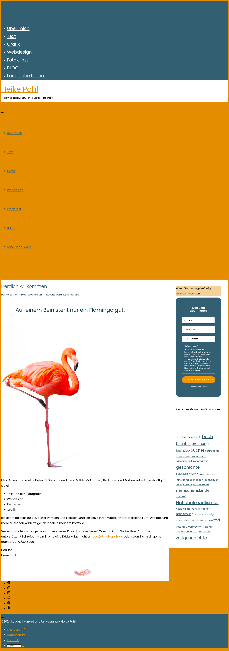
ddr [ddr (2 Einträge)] (218, 451)
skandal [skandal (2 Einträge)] (191, 520)
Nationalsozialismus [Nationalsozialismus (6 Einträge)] (197, 503)
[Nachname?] (198, 329)
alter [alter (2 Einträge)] (191, 437)
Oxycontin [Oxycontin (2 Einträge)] (204, 508)
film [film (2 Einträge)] (193, 461)
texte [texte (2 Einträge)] (210, 520)
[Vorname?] (198, 320)
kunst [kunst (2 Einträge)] (179, 480)
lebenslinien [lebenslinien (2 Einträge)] (211, 480)
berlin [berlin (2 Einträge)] (197, 437)
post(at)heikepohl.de (107, 536)
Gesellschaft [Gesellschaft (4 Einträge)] (187, 474)
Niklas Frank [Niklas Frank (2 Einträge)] (190, 508)
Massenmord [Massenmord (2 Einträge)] (201, 484)
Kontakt (12, 640)
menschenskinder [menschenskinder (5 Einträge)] (193, 490)
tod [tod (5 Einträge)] (216, 520)
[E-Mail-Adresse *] (198, 339)
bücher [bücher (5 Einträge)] (197, 450)
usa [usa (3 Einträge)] (185, 526)
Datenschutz (16, 635)
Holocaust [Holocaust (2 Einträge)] (204, 474)
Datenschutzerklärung (199, 388)
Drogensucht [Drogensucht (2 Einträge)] (198, 456)
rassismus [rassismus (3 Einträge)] (183, 514)
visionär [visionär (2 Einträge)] (207, 526)
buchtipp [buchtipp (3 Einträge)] (183, 450)
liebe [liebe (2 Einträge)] (179, 484)
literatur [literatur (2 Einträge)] (187, 484)
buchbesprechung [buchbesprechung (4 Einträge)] (192, 443)
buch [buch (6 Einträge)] (207, 437)
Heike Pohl (19, 89)
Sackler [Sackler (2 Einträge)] (196, 514)
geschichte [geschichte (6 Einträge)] (188, 467)
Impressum (15, 630)
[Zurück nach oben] (2, 617)
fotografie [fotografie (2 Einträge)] (202, 461)
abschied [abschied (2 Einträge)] (181, 437)
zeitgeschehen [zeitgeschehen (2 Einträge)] (202, 531)
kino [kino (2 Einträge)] (213, 474)
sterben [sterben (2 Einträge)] (201, 520)
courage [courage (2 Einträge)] (210, 451)
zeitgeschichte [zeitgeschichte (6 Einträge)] (191, 538)
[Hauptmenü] (2, 112)
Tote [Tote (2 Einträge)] (178, 526)
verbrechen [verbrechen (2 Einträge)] (195, 526)
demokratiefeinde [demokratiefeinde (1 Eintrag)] (183, 457)
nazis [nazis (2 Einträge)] (179, 508)
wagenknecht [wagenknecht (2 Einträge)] (184, 531)
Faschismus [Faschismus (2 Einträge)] (183, 461)
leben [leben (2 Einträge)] (199, 480)
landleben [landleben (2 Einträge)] (189, 480)
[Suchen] (23, 646)
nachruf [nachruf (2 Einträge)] (180, 496)
